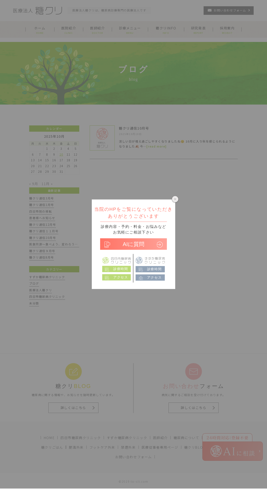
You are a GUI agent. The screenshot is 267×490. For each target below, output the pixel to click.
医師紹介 (160, 437)
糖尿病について (186, 437)
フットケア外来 (102, 447)
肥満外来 (76, 447)
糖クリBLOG (194, 447)
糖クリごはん (52, 447)
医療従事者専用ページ (160, 447)
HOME (49, 437)
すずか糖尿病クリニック (127, 437)
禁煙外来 (128, 447)
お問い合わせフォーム (133, 456)
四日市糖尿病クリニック (80, 437)
